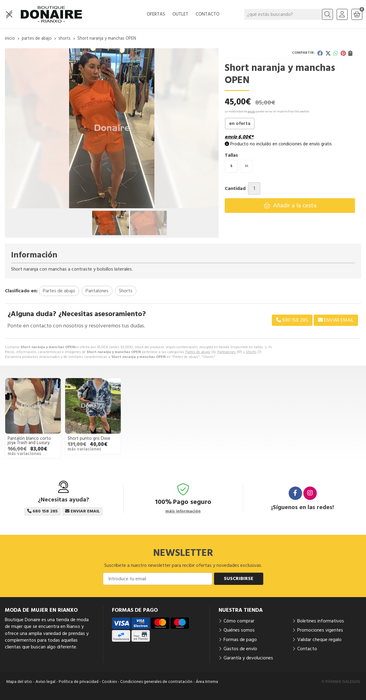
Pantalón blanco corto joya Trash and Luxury (29, 441)
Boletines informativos (320, 621)
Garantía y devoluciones (248, 657)
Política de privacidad (78, 682)
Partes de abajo (197, 352)
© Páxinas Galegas (341, 682)
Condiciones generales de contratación (156, 682)
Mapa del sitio (19, 682)
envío (251, 111)
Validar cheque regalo (319, 639)
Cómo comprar (239, 621)
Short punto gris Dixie (89, 439)
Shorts (251, 352)
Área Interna (207, 682)
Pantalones (226, 352)
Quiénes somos (239, 630)
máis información (183, 511)
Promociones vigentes (320, 630)
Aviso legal (45, 682)
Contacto (307, 648)
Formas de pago (240, 639)
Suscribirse (238, 578)
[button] (109, 203)
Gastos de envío (240, 648)
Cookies (109, 682)
